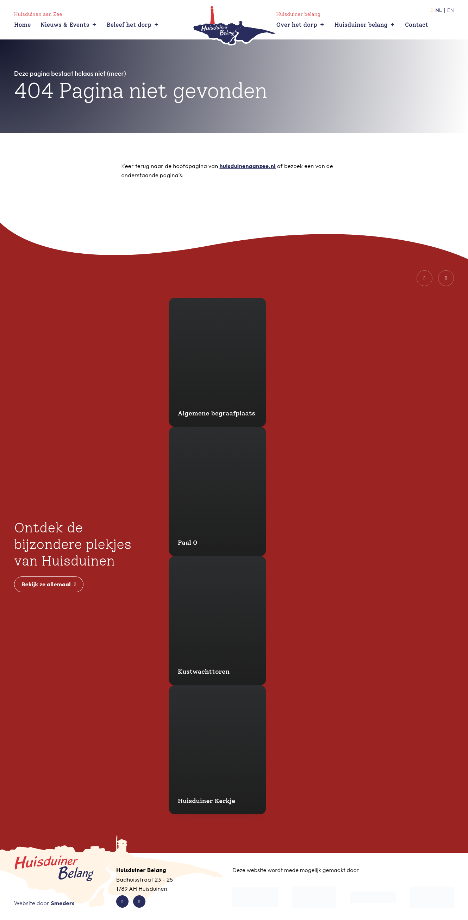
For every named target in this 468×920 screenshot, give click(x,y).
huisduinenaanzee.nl (247, 165)
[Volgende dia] (446, 278)
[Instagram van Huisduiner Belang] (139, 901)
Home (22, 25)
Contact (416, 25)
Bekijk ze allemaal (48, 584)
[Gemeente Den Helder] (314, 897)
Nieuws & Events (68, 25)
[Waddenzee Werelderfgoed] (432, 897)
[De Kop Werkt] (255, 897)
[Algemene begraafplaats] (217, 362)
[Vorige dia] (424, 278)
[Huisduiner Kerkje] (217, 750)
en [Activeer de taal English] (450, 10)
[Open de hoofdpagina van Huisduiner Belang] (234, 25)
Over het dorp (300, 25)
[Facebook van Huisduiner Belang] (122, 901)
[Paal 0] (217, 491)
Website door (44, 903)
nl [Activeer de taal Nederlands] (436, 10)
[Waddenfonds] (373, 897)
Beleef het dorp (133, 25)
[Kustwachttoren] (217, 620)
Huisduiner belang (365, 25)
